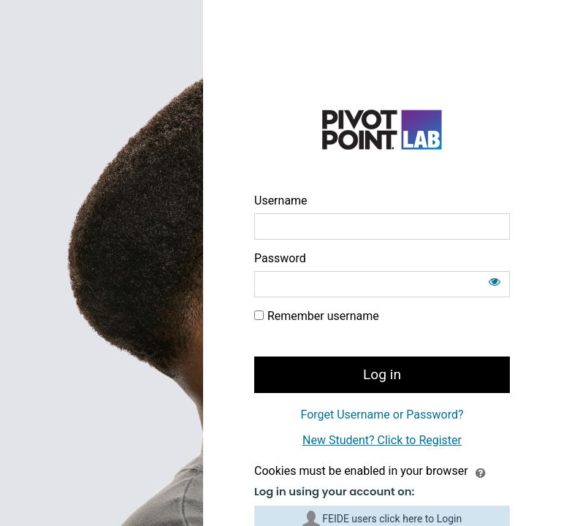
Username (281, 200)
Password (280, 258)
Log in (382, 374)
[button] (480, 472)
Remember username (323, 316)
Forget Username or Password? (381, 415)
